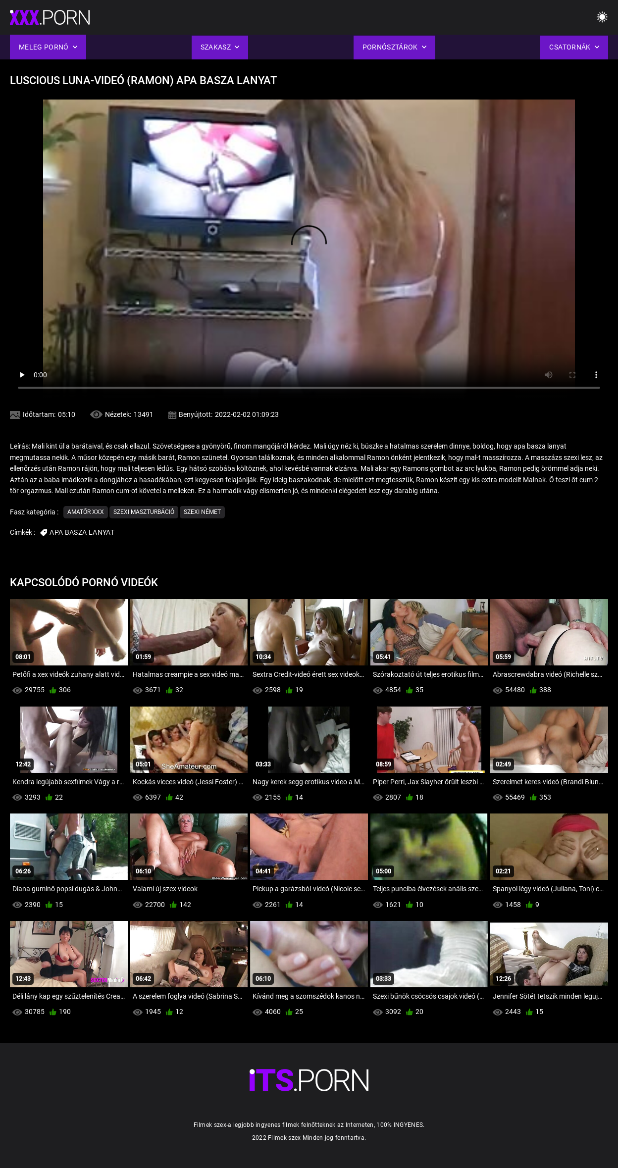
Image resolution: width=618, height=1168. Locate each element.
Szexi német (202, 511)
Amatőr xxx (85, 511)
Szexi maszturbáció (143, 511)
